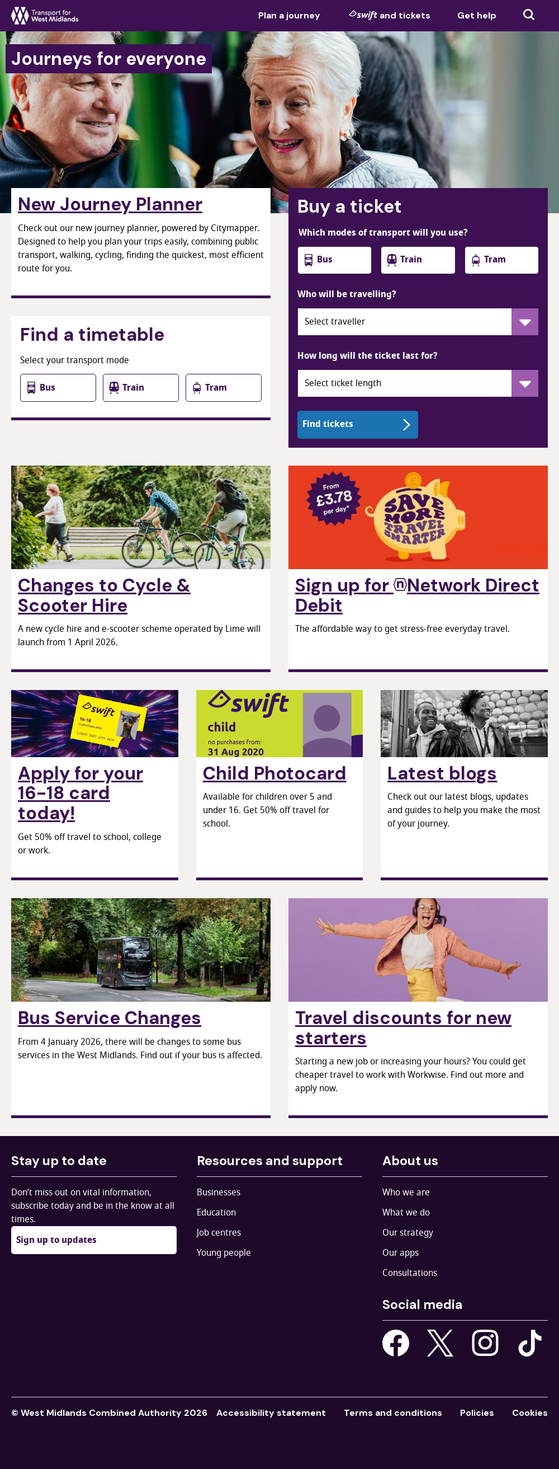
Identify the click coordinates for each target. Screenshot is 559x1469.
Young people (224, 1253)
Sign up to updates (56, 1240)
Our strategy (407, 1233)
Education (216, 1212)
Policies (477, 1413)
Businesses (218, 1192)
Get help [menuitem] (476, 15)
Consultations (409, 1273)
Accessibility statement (271, 1413)
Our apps (400, 1253)
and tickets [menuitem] (389, 15)
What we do (406, 1212)
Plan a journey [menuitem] (289, 15)
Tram (209, 388)
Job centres (219, 1233)
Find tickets (357, 424)
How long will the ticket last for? (367, 356)
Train (126, 388)
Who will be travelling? (346, 294)
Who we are (406, 1192)
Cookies (530, 1413)
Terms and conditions (393, 1413)
